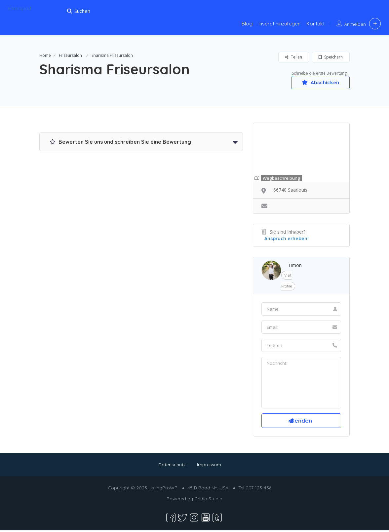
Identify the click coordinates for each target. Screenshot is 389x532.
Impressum (209, 466)
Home (45, 55)
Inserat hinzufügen (279, 23)
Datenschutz (172, 466)
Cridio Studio (208, 500)
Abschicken (318, 82)
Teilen (293, 57)
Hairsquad (19, 8)
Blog (247, 23)
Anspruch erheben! (286, 239)
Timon (295, 265)
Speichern (331, 57)
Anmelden (355, 24)
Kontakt (315, 23)
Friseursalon (70, 55)
